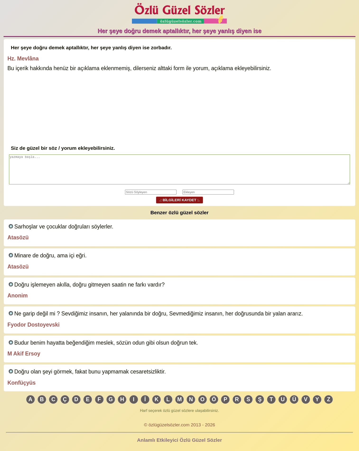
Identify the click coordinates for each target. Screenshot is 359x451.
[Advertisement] (179, 109)
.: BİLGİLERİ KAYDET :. (179, 200)
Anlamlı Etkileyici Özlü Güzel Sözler (179, 440)
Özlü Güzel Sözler (179, 12)
